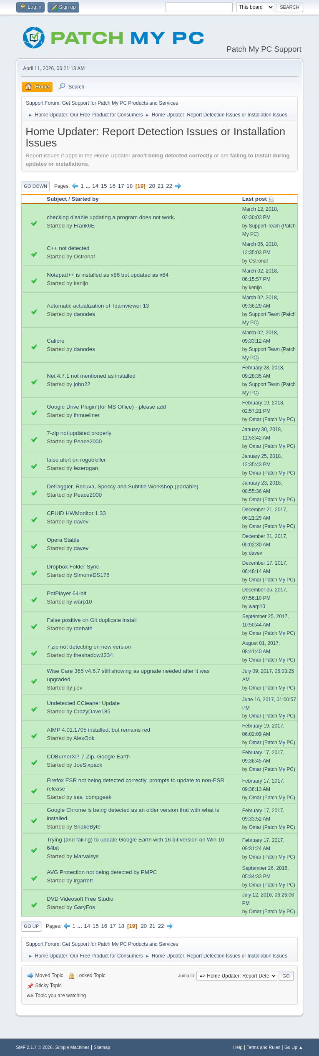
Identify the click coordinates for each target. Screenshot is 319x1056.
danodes (84, 314)
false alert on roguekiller (76, 460)
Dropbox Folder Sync (73, 566)
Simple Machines (72, 1047)
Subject (57, 199)
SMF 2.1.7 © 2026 (34, 1047)
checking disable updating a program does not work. (111, 217)
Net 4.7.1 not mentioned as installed (91, 376)
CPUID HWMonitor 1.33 (76, 513)
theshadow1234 (93, 655)
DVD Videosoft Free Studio (80, 899)
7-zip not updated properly (79, 433)
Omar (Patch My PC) (272, 419)
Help (237, 1047)
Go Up (31, 926)
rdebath (83, 628)
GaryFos (84, 907)
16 (112, 186)
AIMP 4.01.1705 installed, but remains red (98, 730)
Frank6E (84, 225)
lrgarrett (83, 880)
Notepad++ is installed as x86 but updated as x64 (107, 275)
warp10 (83, 602)
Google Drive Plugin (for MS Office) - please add (106, 407)
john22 (82, 384)
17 (121, 186)
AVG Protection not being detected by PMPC (102, 872)
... (88, 186)
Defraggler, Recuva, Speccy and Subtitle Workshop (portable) (122, 486)
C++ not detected (68, 248)
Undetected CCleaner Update (83, 703)
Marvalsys (86, 856)
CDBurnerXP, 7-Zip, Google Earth (88, 756)
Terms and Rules (263, 1047)
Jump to (186, 975)
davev (81, 521)
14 (95, 186)
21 (161, 186)
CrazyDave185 (92, 711)
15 (104, 186)
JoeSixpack (88, 765)
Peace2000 (88, 441)
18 (129, 186)
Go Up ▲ (293, 1047)
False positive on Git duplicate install (92, 620)
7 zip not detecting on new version (89, 647)
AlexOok (83, 738)
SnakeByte (87, 827)
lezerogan (86, 468)
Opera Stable (63, 540)
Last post (258, 199)
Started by (85, 199)
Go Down (35, 186)
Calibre (55, 341)
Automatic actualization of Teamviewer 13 (98, 306)
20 (152, 186)
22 (169, 186)
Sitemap (101, 1047)
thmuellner (87, 415)
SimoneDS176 (92, 575)
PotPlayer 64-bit (66, 593)
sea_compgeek (92, 797)
